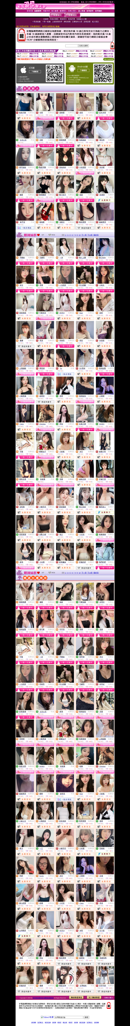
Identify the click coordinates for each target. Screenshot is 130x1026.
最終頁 (96, 235)
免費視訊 (31, 113)
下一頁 (84, 235)
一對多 (32, 140)
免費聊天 (111, 195)
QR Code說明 (108, 59)
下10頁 (90, 235)
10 (80, 235)
